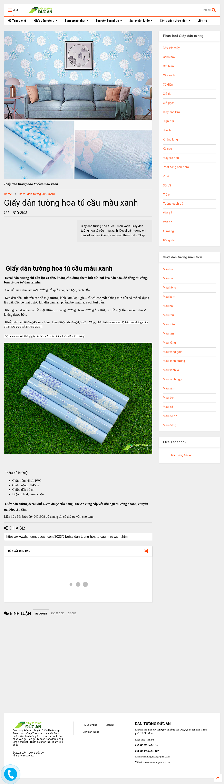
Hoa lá (167, 130)
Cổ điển (168, 84)
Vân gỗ (167, 213)
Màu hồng (169, 287)
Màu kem (169, 297)
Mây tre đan (171, 158)
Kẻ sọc (167, 149)
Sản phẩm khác (141, 20)
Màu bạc (168, 269)
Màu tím (168, 333)
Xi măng (168, 231)
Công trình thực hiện (175, 20)
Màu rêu (168, 315)
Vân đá (167, 222)
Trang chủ (17, 20)
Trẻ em (167, 194)
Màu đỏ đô (170, 416)
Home (8, 194)
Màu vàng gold (172, 352)
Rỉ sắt (167, 176)
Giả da (167, 94)
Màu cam (169, 278)
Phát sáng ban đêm (176, 167)
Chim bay (169, 57)
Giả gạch (169, 103)
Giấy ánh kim (171, 112)
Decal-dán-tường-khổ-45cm (37, 194)
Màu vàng (169, 343)
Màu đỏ (168, 407)
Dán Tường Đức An (181, 455)
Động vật (169, 240)
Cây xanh (169, 75)
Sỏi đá (167, 185)
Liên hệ (202, 20)
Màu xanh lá (171, 370)
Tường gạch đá (173, 203)
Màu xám (169, 388)
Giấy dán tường (45, 20)
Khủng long (170, 139)
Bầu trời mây (171, 48)
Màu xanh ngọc (173, 379)
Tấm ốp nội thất (76, 20)
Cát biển (168, 66)
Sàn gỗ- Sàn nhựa (109, 20)
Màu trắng (169, 324)
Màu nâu (168, 306)
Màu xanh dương (174, 361)
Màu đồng (169, 425)
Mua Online (90, 725)
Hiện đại (168, 121)
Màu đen (169, 397)
